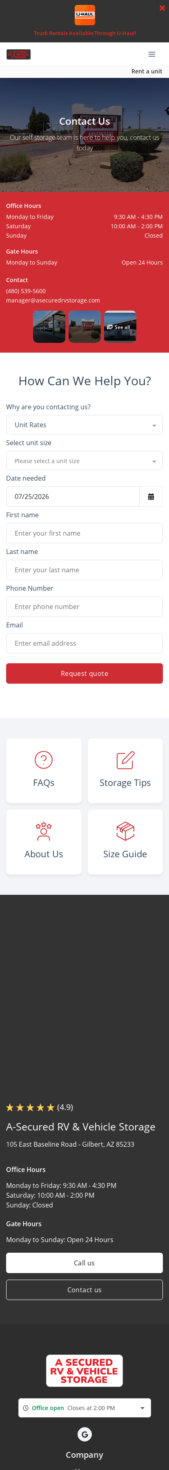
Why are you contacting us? (48, 406)
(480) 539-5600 (26, 291)
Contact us (84, 1289)
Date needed (26, 478)
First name (22, 514)
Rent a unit (146, 71)
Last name (22, 551)
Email (14, 624)
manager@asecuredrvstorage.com (53, 300)
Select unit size (28, 442)
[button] (49, 327)
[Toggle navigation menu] (155, 53)
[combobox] (84, 425)
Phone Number (29, 588)
